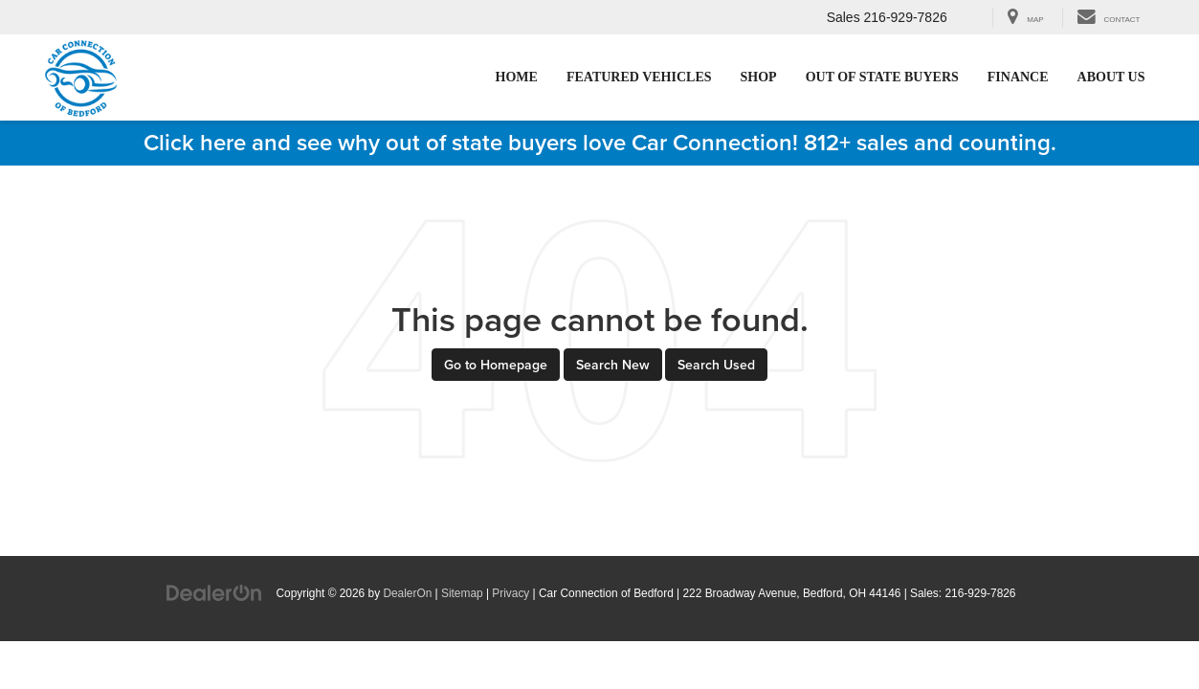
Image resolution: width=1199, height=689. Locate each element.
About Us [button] (1111, 77)
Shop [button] (759, 77)
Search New (613, 364)
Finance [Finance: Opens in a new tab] (1018, 77)
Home (517, 77)
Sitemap (462, 593)
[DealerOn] (214, 592)
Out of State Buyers (882, 77)
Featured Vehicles (639, 77)
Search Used (716, 364)
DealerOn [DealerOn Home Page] (407, 593)
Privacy (510, 593)
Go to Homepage (495, 364)
